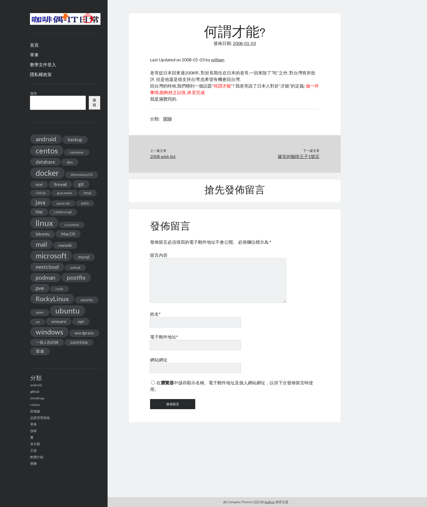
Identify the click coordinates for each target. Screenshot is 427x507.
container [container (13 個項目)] (76, 152)
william (217, 59)
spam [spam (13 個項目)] (40, 312)
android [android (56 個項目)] (46, 139)
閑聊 (33, 463)
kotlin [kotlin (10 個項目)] (85, 203)
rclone (35, 405)
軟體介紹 (36, 457)
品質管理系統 (40, 418)
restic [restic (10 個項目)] (59, 289)
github (34, 392)
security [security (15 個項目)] (86, 300)
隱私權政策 (41, 74)
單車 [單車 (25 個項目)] (40, 351)
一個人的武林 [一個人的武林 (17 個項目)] (47, 342)
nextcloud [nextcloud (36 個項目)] (47, 267)
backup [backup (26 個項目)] (75, 139)
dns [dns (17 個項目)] (70, 162)
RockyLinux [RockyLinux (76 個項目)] (52, 299)
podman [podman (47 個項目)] (45, 277)
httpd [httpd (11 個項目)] (87, 193)
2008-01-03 (244, 43)
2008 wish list (163, 156)
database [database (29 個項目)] (45, 162)
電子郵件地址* (164, 336)
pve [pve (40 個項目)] (40, 288)
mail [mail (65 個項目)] (41, 244)
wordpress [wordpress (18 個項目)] (84, 333)
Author (269, 502)
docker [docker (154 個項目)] (47, 172)
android (36, 385)
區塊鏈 (35, 411)
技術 (33, 431)
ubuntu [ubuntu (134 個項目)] (67, 310)
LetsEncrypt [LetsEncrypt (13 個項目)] (63, 212)
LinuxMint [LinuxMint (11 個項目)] (72, 225)
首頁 (34, 44)
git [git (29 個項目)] (81, 184)
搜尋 (33, 93)
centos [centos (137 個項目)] (47, 150)
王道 (33, 450)
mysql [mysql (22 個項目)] (83, 256)
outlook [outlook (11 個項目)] (75, 267)
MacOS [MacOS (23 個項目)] (68, 233)
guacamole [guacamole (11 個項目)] (64, 193)
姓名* (155, 313)
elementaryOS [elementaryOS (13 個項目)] (82, 175)
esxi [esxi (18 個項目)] (39, 184)
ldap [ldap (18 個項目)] (39, 211)
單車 (34, 54)
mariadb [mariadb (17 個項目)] (65, 245)
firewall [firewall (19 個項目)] (60, 184)
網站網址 (158, 359)
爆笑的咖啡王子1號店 (298, 156)
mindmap (37, 398)
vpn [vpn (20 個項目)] (81, 321)
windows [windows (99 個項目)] (49, 332)
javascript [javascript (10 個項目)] (63, 203)
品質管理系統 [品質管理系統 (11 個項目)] (79, 342)
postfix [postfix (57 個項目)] (76, 277)
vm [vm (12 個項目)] (38, 322)
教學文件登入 (43, 64)
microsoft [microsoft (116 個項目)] (51, 255)
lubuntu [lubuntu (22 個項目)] (43, 233)
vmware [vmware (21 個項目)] (58, 321)
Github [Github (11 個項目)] (40, 193)
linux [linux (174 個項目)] (44, 223)
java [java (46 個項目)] (40, 202)
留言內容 (158, 255)
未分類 (35, 444)
